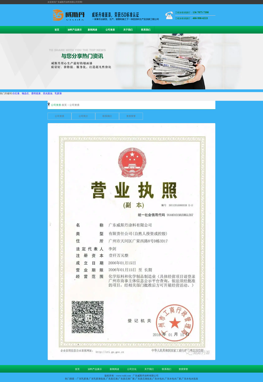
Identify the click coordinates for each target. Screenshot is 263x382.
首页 (57, 30)
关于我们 (128, 30)
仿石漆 (15, 93)
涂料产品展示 (75, 30)
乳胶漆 (58, 93)
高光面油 (47, 93)
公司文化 (132, 369)
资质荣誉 (131, 116)
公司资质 (110, 30)
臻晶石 (25, 93)
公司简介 (83, 116)
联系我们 (145, 30)
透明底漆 (36, 93)
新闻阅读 (92, 30)
